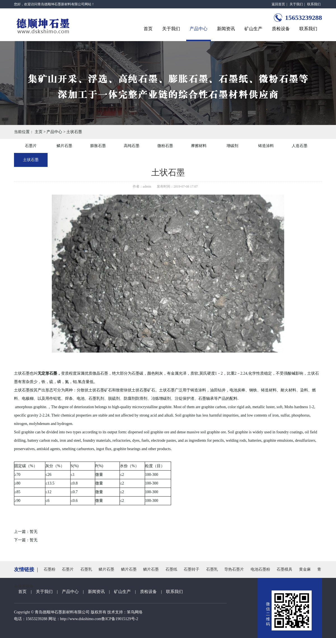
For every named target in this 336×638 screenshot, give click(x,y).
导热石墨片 (234, 569)
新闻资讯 (226, 28)
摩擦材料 (199, 146)
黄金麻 (305, 569)
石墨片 (31, 146)
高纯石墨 (131, 146)
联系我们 (314, 4)
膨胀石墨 (98, 146)
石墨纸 (171, 569)
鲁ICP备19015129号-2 (119, 619)
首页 (148, 28)
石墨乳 (86, 569)
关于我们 (296, 4)
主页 (39, 132)
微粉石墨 (165, 146)
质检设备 (281, 28)
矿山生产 (253, 28)
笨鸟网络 (135, 612)
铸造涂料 (266, 146)
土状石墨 (74, 132)
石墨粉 (49, 569)
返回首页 (278, 4)
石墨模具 (284, 569)
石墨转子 (191, 569)
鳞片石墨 (64, 146)
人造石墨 (299, 146)
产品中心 (198, 28)
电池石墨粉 (260, 569)
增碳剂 (232, 146)
